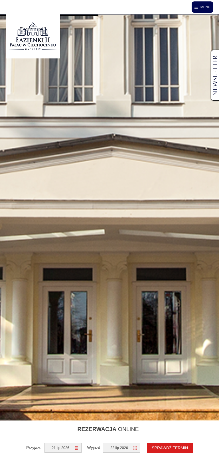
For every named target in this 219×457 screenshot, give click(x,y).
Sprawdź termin (170, 448)
